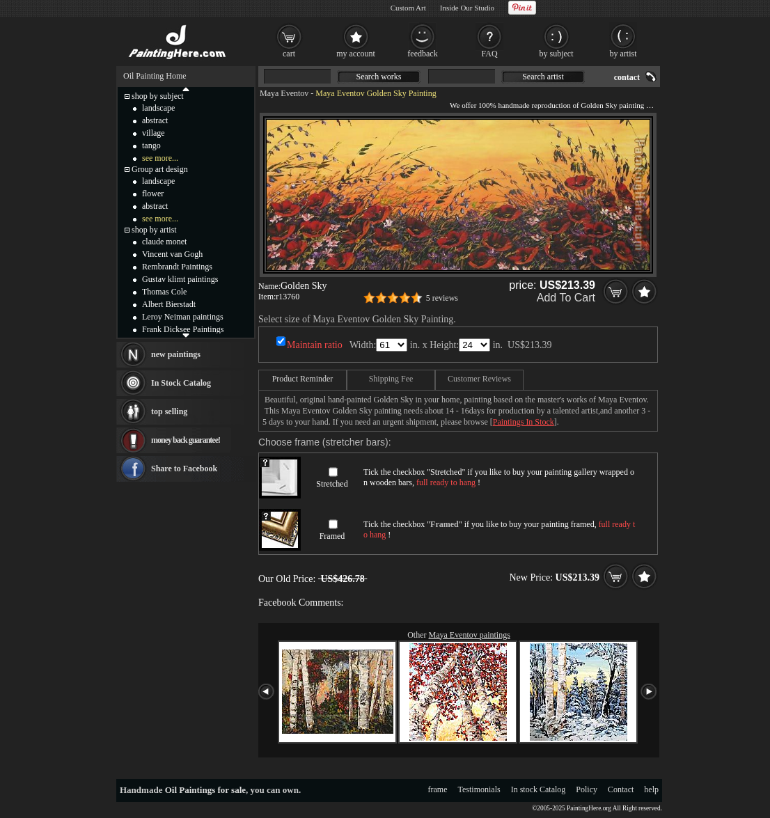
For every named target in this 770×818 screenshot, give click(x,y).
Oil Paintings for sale (205, 790)
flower (153, 193)
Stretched (331, 484)
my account (355, 53)
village (153, 133)
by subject (557, 53)
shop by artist (154, 230)
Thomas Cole (164, 292)
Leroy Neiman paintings (182, 317)
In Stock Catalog (181, 383)
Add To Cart (566, 298)
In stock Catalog (538, 789)
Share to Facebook (184, 468)
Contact (621, 789)
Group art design (160, 169)
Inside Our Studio (467, 7)
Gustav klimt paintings (180, 279)
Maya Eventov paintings (469, 635)
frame (438, 789)
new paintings (176, 354)
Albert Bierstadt (169, 304)
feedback (422, 53)
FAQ (489, 53)
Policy (586, 789)
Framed (332, 536)
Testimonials (479, 789)
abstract (155, 120)
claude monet (164, 241)
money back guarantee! (185, 440)
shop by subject (158, 96)
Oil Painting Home (155, 76)
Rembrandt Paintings (177, 267)
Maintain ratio (315, 345)
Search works (379, 76)
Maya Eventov (284, 93)
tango (151, 145)
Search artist (543, 76)
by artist (623, 53)
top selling (169, 411)
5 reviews (442, 298)
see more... (160, 158)
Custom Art (408, 7)
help (651, 789)
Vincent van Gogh (172, 254)
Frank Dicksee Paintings (182, 329)
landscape (158, 108)
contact (627, 77)
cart (289, 53)
